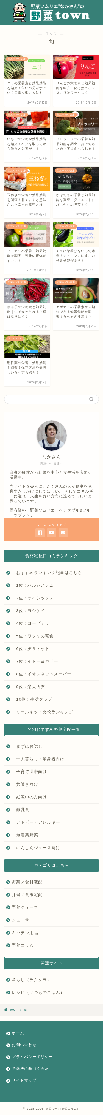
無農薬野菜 (25, 835)
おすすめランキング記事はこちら (47, 572)
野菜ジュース (25, 907)
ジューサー (23, 920)
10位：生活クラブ (32, 699)
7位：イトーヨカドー (35, 661)
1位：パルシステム (33, 585)
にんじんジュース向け (36, 847)
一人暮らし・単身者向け (38, 759)
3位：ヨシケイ (28, 610)
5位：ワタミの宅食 (33, 635)
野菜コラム (23, 945)
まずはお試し (27, 746)
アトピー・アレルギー (36, 822)
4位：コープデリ (30, 623)
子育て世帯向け (29, 771)
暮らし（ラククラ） (31, 979)
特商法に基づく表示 (30, 1069)
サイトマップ (24, 1080)
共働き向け (25, 784)
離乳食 (20, 809)
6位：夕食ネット (30, 648)
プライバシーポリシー (32, 1057)
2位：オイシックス (33, 597)
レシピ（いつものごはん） (38, 992)
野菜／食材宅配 (27, 882)
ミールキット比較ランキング (42, 711)
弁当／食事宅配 (27, 894)
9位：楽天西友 (28, 686)
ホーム (18, 1033)
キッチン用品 (25, 932)
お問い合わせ (24, 1045)
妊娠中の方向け (29, 797)
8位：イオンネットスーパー (41, 673)
